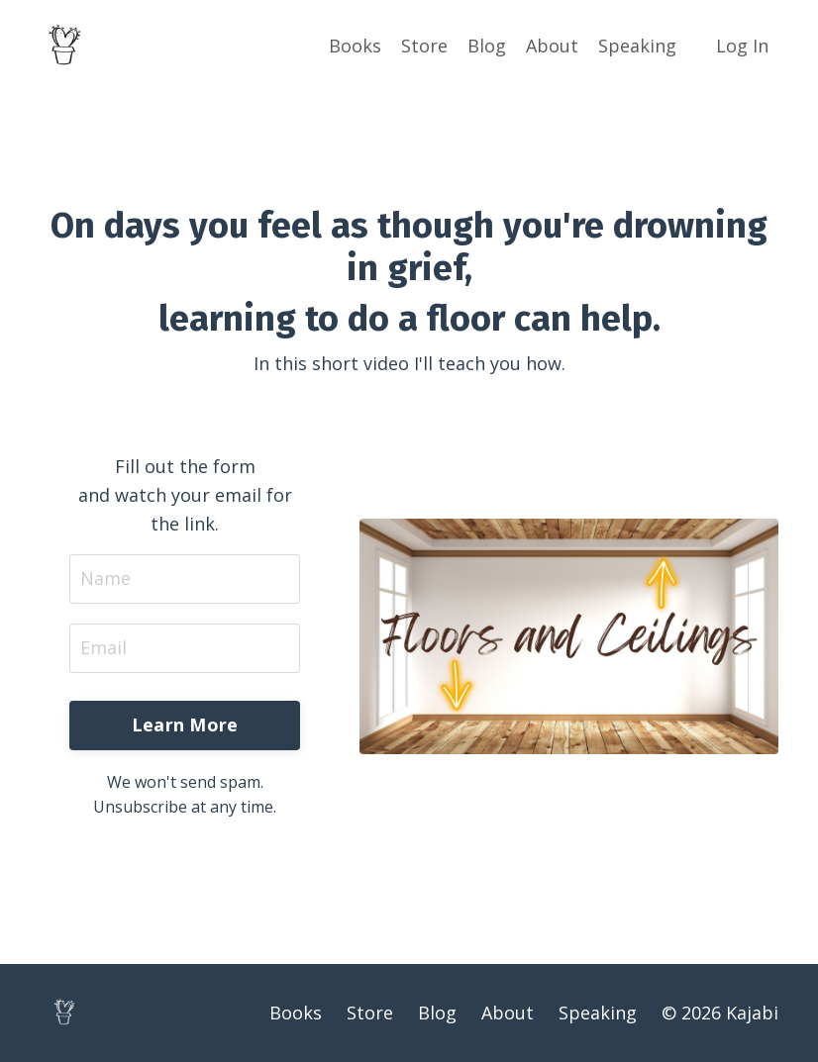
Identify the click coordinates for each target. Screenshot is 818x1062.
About (552, 45)
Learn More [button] (185, 724)
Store (424, 45)
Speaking (637, 45)
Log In (742, 45)
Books (355, 45)
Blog (486, 45)
